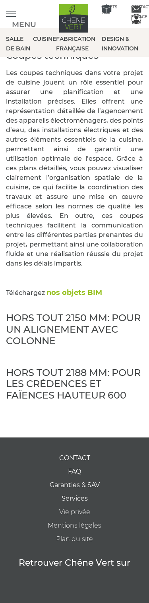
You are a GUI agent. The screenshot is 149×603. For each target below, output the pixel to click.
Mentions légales (74, 525)
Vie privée (74, 512)
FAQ (74, 471)
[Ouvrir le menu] (11, 14)
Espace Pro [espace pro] (136, 19)
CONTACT (74, 458)
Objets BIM (106, 9)
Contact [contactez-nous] (136, 7)
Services (75, 498)
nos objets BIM (75, 292)
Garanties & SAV (75, 485)
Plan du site (74, 539)
